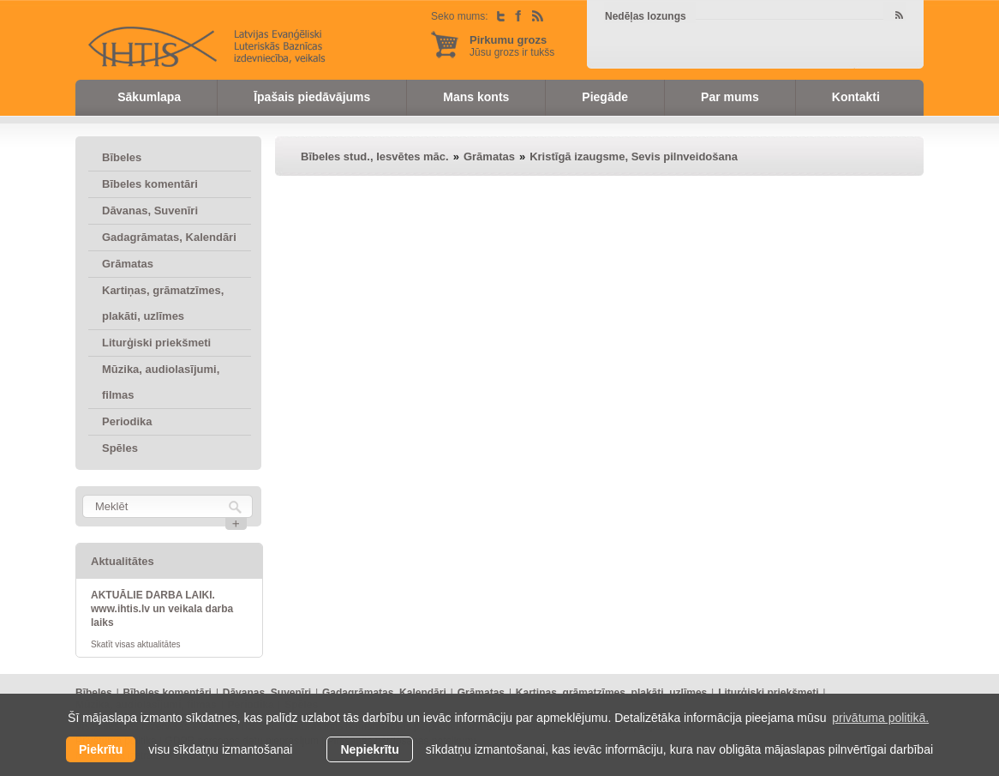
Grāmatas (127, 263)
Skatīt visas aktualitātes (136, 644)
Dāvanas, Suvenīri (150, 210)
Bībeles (121, 157)
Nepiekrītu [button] (369, 749)
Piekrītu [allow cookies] (101, 749)
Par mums (730, 97)
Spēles (120, 448)
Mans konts (476, 97)
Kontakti (856, 97)
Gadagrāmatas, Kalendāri (169, 237)
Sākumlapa (149, 97)
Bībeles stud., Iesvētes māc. (375, 156)
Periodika (127, 421)
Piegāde (605, 97)
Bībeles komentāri (150, 183)
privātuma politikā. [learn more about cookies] (880, 718)
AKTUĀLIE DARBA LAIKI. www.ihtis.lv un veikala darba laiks (162, 609)
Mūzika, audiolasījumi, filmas (160, 382)
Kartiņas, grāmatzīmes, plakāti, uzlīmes (163, 303)
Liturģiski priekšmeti (156, 342)
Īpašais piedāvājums (312, 97)
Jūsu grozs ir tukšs (512, 45)
